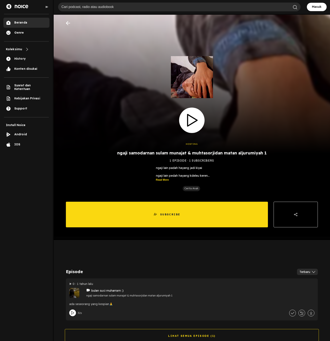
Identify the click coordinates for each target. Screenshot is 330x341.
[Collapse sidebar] (47, 7)
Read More (162, 179)
